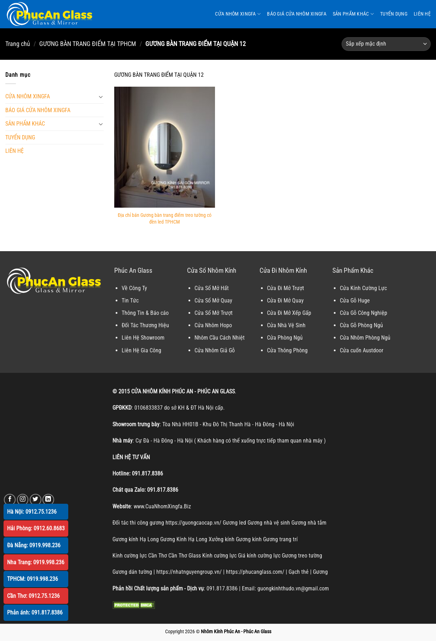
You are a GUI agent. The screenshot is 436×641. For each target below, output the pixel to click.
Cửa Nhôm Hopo (213, 325)
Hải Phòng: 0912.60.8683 (36, 528)
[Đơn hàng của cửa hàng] (386, 44)
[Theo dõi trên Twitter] (35, 500)
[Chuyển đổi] (101, 96)
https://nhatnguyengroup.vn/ (189, 571)
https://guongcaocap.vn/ (193, 522)
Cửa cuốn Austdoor (361, 350)
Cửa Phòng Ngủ (285, 337)
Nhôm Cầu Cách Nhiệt (219, 337)
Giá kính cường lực (259, 555)
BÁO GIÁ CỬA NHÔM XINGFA (296, 14)
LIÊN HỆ (422, 14)
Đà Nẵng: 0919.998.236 (33, 545)
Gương (320, 571)
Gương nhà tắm (308, 522)
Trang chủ (17, 43)
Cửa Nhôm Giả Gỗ (214, 350)
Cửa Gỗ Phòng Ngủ (361, 325)
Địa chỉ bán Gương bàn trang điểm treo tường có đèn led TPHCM (164, 218)
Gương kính (249, 539)
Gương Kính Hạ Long (183, 539)
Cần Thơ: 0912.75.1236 (33, 596)
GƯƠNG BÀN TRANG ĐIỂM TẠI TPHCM (87, 43)
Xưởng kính (221, 539)
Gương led (234, 522)
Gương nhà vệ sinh (269, 522)
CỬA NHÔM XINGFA (238, 14)
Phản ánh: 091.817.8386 (35, 612)
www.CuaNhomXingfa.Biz (162, 506)
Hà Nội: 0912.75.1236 (32, 511)
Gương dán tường (132, 571)
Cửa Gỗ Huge (355, 300)
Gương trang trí (280, 539)
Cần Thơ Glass (184, 555)
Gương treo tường (302, 555)
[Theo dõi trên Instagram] (23, 500)
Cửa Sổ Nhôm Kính (211, 270)
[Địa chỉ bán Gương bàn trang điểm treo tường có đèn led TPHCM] (164, 147)
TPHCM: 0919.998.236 (32, 579)
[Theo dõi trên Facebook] (10, 500)
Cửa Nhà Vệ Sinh (286, 325)
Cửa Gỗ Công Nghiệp (363, 313)
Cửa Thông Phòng (287, 350)
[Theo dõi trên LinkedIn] (48, 500)
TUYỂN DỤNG (393, 14)
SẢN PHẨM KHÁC (353, 14)
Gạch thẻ (299, 571)
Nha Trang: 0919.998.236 (35, 562)
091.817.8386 (147, 473)
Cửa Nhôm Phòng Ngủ (365, 337)
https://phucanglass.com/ (255, 571)
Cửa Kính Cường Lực (363, 288)
